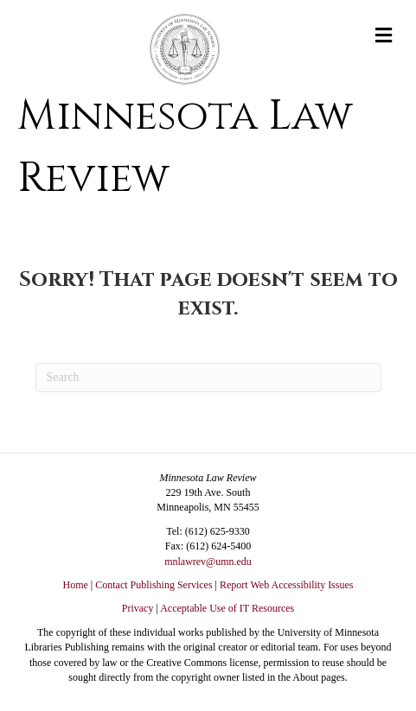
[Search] (208, 377)
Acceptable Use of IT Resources (227, 608)
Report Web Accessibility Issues (286, 585)
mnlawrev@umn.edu (208, 561)
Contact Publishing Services (153, 585)
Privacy (138, 608)
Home (75, 585)
